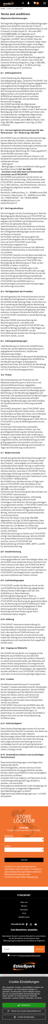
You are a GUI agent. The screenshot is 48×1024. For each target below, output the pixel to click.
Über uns (24, 902)
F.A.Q (24, 913)
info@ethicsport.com (10, 200)
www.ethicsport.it (18, 41)
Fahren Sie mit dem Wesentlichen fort (24, 1011)
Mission (24, 906)
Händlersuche (24, 917)
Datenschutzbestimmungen (29, 955)
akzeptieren (24, 1005)
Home (3, 9)
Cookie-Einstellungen (24, 1017)
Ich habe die (25, 955)
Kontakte (24, 909)
